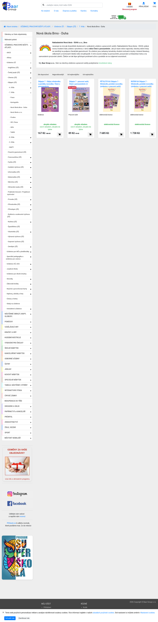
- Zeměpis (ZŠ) (12, 246)
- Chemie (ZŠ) (12, 77)
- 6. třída (11, 87)
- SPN (12, 127)
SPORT (7, 433)
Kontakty (94, 11)
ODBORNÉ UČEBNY (12, 359)
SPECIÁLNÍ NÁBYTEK (13, 380)
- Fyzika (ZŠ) (11, 162)
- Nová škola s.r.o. (16, 112)
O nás (56, 11)
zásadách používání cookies (103, 613)
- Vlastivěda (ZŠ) (13, 232)
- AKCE (8, 52)
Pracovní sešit (73, 115)
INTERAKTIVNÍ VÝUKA (13, 390)
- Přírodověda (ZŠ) (13, 204)
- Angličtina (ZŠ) (13, 67)
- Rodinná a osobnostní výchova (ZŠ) (18, 215)
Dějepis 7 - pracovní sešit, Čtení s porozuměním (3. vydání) (79, 83)
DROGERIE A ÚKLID (12, 406)
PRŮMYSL (8, 417)
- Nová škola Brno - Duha (18, 107)
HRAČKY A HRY (11, 332)
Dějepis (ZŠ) (71, 27)
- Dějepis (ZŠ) (12, 82)
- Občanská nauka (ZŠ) (15, 187)
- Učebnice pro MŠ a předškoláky (17, 251)
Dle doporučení (43, 74)
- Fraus (12, 97)
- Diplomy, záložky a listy (14, 294)
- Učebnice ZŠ (11, 62)
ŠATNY (7, 364)
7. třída (81, 27)
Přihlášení (47, 607)
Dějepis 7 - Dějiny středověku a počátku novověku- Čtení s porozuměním (49, 83)
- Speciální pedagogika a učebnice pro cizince (14, 258)
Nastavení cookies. (148, 613)
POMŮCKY (9, 322)
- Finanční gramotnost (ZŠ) (16, 152)
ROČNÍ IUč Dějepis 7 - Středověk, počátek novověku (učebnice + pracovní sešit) (142, 83)
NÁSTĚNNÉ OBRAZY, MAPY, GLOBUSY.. (15, 315)
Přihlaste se (11, 523)
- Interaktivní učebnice (14, 309)
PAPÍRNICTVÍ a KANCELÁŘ (15, 411)
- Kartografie (14, 102)
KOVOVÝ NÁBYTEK (12, 374)
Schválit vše (9, 618)
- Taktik (12, 132)
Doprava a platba (69, 11)
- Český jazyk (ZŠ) (13, 72)
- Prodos (13, 117)
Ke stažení (45, 11)
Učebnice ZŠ (59, 27)
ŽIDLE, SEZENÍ (10, 427)
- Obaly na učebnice (13, 304)
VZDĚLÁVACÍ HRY (11, 327)
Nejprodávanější (58, 74)
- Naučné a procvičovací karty (16, 289)
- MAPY (11, 147)
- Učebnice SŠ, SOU (13, 264)
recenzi (22, 516)
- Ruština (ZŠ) (12, 222)
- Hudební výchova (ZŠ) (15, 167)
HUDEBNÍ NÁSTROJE (13, 337)
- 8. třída (11, 137)
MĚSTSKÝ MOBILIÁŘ (13, 438)
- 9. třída (11, 142)
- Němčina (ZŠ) (12, 182)
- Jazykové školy (12, 269)
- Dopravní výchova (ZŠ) (15, 241)
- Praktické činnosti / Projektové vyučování (18, 193)
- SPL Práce (14, 122)
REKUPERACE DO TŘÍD (13, 401)
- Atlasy (8, 58)
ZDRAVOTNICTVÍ (11, 422)
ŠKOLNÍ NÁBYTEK (12, 348)
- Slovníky (9, 279)
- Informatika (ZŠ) (13, 172)
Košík (85, 607)
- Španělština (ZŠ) (13, 226)
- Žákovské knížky (12, 284)
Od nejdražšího (88, 74)
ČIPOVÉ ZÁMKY (11, 396)
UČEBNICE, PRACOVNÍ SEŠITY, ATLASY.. (35, 27)
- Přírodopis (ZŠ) (13, 209)
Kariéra (83, 11)
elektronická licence (105, 115)
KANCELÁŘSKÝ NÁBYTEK (15, 353)
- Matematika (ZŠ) (13, 177)
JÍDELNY (8, 369)
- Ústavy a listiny (12, 299)
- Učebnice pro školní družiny (16, 274)
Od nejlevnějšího (73, 74)
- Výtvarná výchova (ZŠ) (15, 236)
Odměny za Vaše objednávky (16, 34)
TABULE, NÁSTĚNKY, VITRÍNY (16, 385)
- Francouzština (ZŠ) (14, 157)
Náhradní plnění (11, 40)
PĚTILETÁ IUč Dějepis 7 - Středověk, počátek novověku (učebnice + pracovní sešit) (111, 83)
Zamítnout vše (24, 618)
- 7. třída (11, 92)
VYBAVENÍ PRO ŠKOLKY (14, 343)
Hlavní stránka (10, 27)
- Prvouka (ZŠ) (12, 199)
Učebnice (41, 115)
